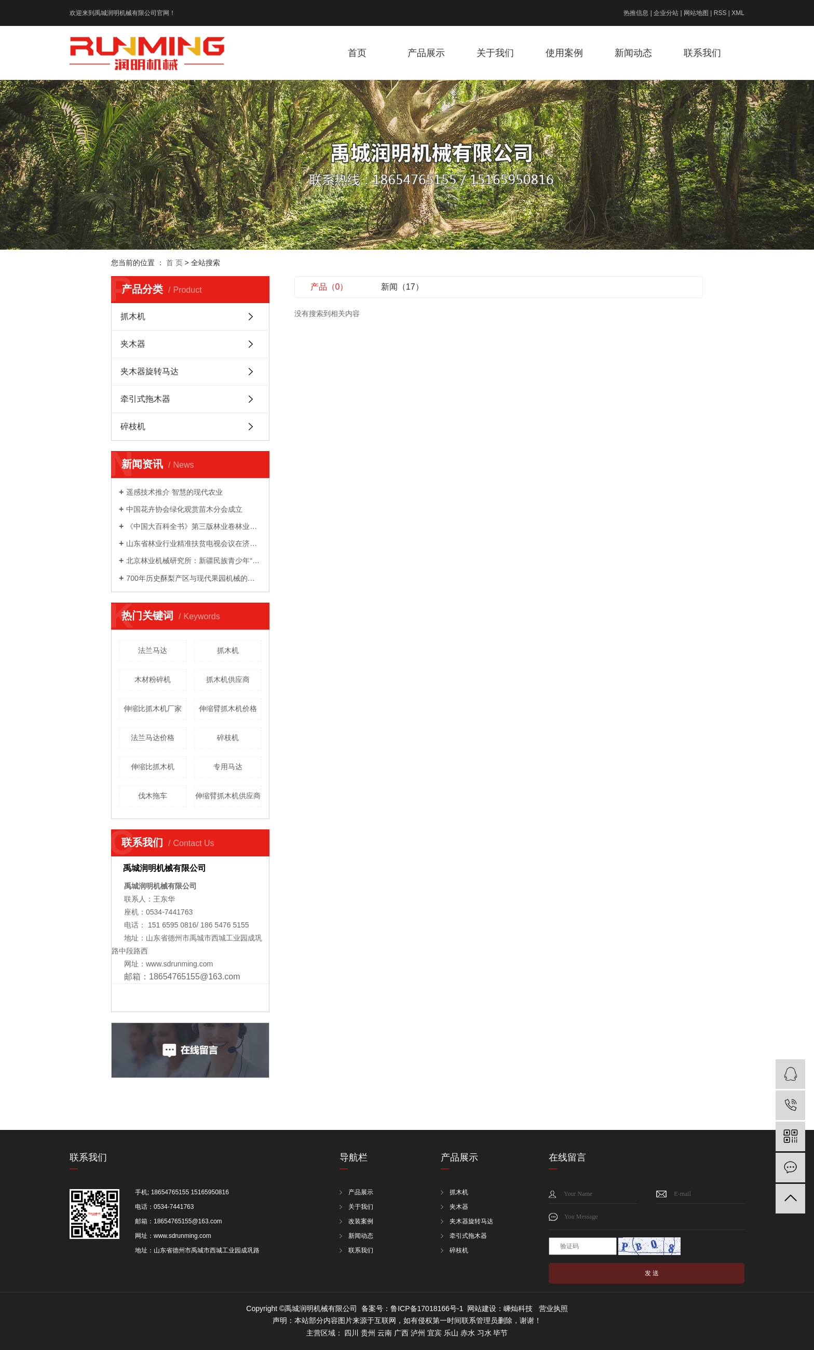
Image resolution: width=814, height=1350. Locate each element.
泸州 (418, 1333)
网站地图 (696, 13)
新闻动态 (633, 53)
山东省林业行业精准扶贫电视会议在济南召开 (194, 543)
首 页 (174, 262)
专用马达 (227, 766)
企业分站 (666, 13)
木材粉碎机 (152, 679)
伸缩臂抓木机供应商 (228, 796)
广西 (401, 1333)
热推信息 (635, 13)
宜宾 (434, 1333)
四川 (351, 1333)
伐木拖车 (152, 796)
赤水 (467, 1333)
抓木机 (132, 316)
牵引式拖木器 (145, 398)
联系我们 (702, 53)
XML (737, 13)
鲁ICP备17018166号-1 (426, 1308)
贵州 (368, 1333)
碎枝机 (132, 426)
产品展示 (426, 53)
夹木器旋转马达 (149, 371)
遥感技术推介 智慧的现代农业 (174, 492)
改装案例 (360, 1221)
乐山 (451, 1333)
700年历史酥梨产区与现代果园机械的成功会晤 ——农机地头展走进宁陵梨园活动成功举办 (194, 578)
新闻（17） (402, 286)
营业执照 (553, 1308)
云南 (384, 1333)
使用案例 (564, 53)
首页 (357, 53)
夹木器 (132, 343)
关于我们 (495, 53)
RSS (720, 13)
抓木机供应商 (228, 679)
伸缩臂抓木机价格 (228, 708)
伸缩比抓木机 (152, 766)
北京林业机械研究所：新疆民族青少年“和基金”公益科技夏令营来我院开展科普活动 (194, 560)
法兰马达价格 (152, 737)
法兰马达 (152, 650)
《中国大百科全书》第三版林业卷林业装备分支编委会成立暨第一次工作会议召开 (194, 526)
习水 (484, 1333)
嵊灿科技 (518, 1308)
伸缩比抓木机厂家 (153, 708)
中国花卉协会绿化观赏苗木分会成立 (184, 509)
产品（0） (329, 286)
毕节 (500, 1333)
